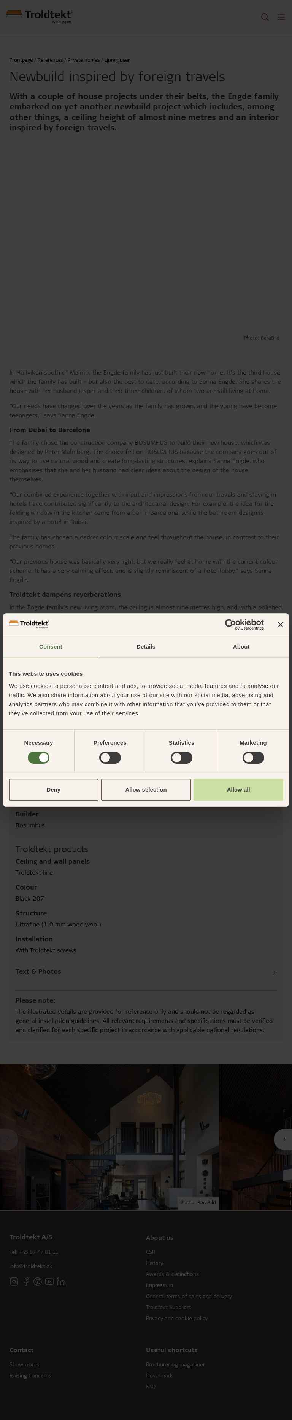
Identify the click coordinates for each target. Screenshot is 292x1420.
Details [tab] (146, 646)
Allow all (238, 789)
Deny (53, 789)
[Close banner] (280, 624)
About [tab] (241, 646)
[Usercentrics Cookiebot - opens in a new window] (230, 624)
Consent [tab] (50, 646)
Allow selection (146, 789)
